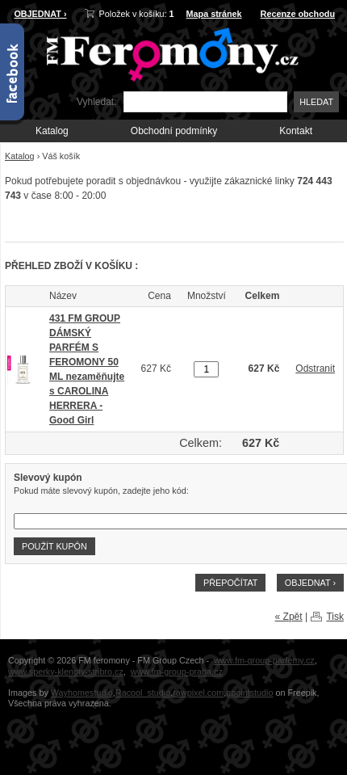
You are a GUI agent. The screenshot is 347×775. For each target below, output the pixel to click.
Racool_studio (142, 692)
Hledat (316, 102)
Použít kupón (54, 546)
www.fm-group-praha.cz (177, 671)
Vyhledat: (97, 101)
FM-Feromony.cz (169, 53)
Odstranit (315, 368)
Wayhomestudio (82, 692)
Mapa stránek (214, 14)
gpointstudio (249, 692)
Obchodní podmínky (174, 131)
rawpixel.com (198, 692)
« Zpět (289, 616)
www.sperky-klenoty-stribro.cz (65, 671)
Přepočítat (230, 583)
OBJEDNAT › (40, 14)
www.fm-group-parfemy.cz (264, 660)
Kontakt (295, 131)
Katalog (52, 131)
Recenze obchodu (298, 14)
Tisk (335, 616)
